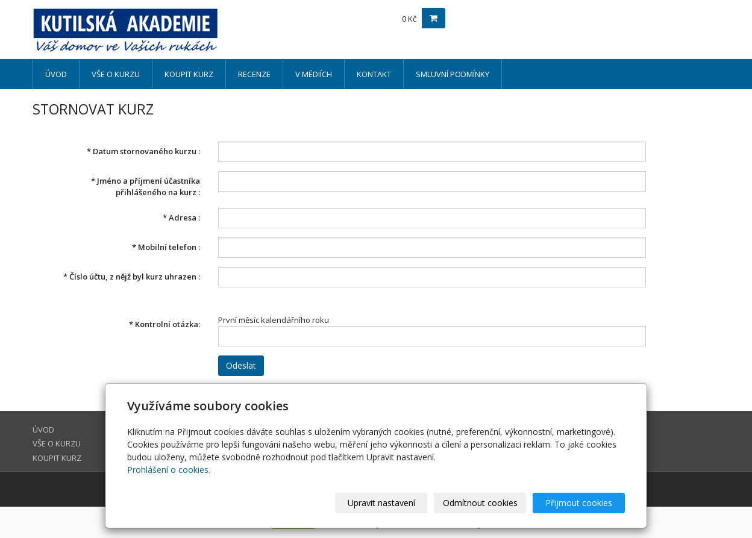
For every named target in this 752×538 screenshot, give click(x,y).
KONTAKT (374, 74)
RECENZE (254, 74)
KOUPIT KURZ (188, 74)
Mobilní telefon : (166, 247)
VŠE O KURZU (116, 74)
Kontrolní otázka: (164, 324)
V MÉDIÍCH (313, 74)
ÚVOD (56, 74)
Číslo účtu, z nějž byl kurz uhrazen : (131, 276)
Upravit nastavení (381, 502)
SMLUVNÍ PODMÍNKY (452, 74)
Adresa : (181, 217)
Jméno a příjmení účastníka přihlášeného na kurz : (145, 186)
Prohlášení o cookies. (168, 469)
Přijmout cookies (578, 502)
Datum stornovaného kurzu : (143, 151)
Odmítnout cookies (480, 502)
